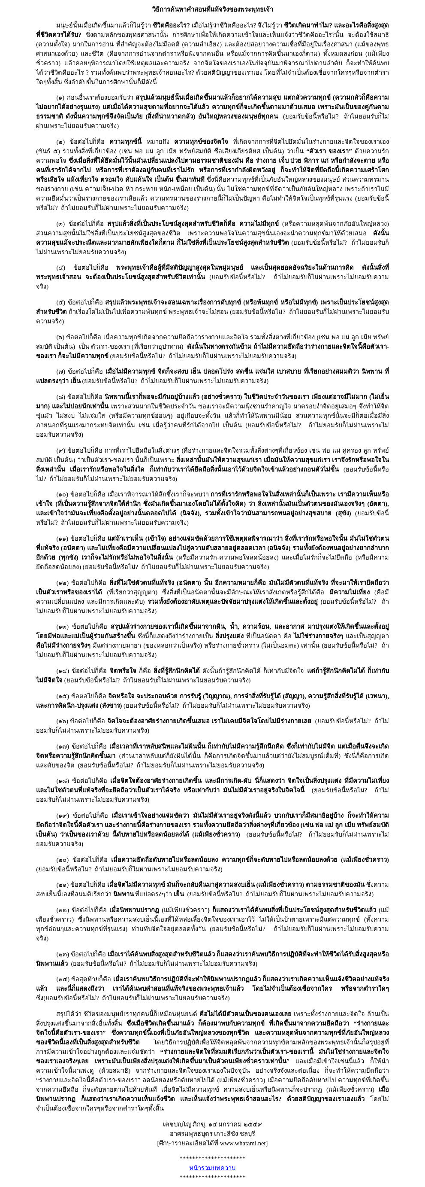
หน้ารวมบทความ (212, 1168)
